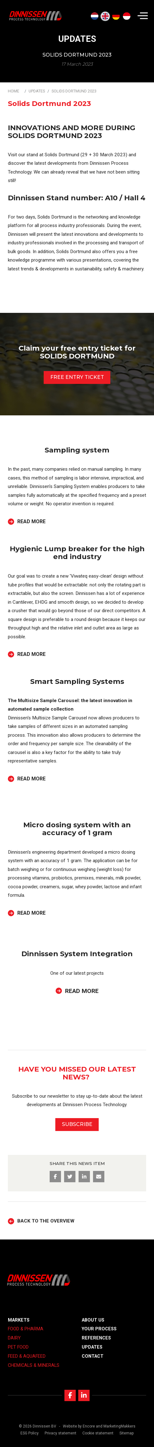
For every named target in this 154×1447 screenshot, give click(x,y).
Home (13, 91)
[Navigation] (142, 16)
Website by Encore (79, 1426)
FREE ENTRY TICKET (77, 377)
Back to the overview (45, 1221)
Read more (31, 521)
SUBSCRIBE (77, 1124)
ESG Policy (29, 1433)
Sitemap (126, 1433)
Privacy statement (60, 1433)
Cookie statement (97, 1433)
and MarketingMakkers (115, 1426)
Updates (37, 91)
